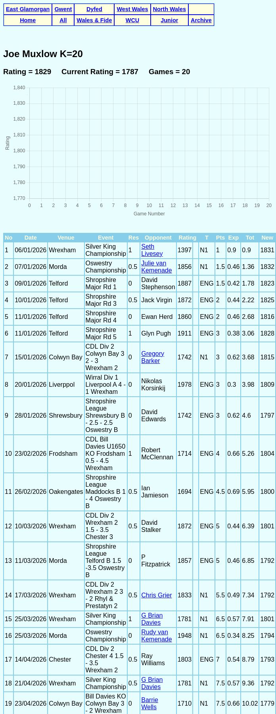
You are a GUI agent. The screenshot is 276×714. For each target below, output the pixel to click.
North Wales (169, 9)
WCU (132, 20)
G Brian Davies (152, 555)
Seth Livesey (152, 186)
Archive (201, 20)
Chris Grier (156, 531)
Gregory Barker (152, 293)
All (63, 20)
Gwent (63, 9)
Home (28, 20)
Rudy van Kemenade (156, 572)
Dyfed (94, 9)
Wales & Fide (94, 20)
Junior (169, 20)
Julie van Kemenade (156, 203)
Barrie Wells (149, 640)
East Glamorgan (28, 9)
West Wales (132, 9)
